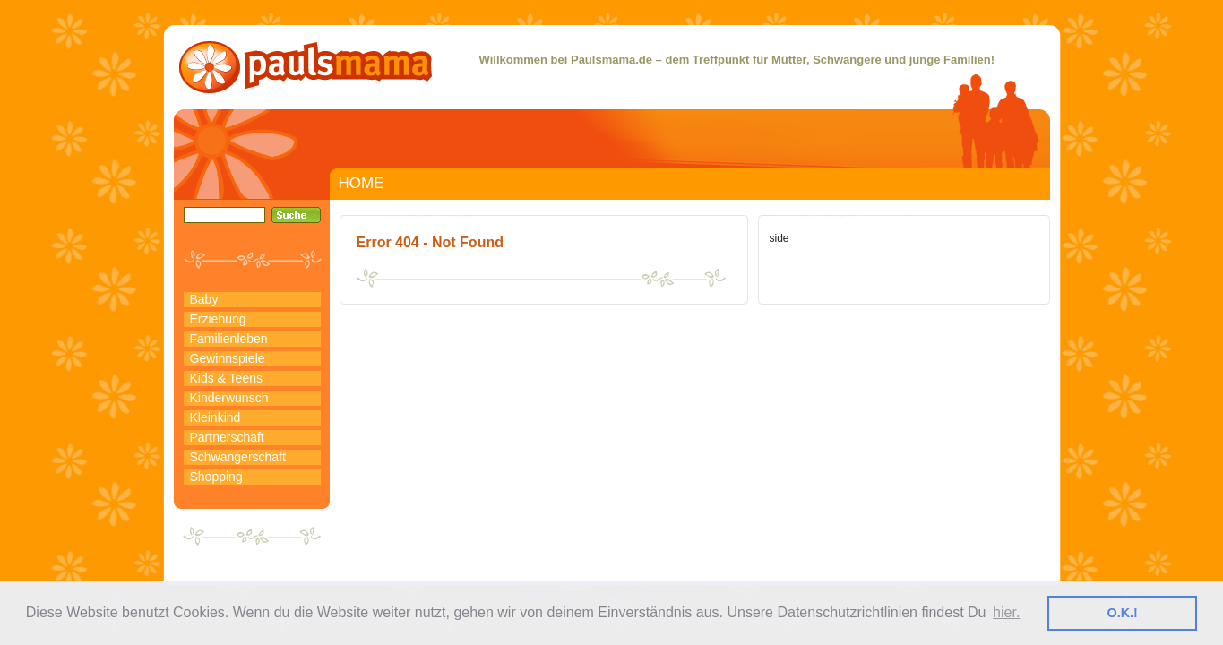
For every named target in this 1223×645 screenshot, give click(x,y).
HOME (361, 183)
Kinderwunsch (229, 398)
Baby (204, 299)
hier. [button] (1006, 612)
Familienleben (229, 338)
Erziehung (218, 319)
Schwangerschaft (238, 457)
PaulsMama (305, 67)
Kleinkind (215, 417)
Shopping (216, 476)
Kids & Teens (226, 378)
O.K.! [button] (1122, 613)
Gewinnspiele (227, 358)
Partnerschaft (227, 437)
